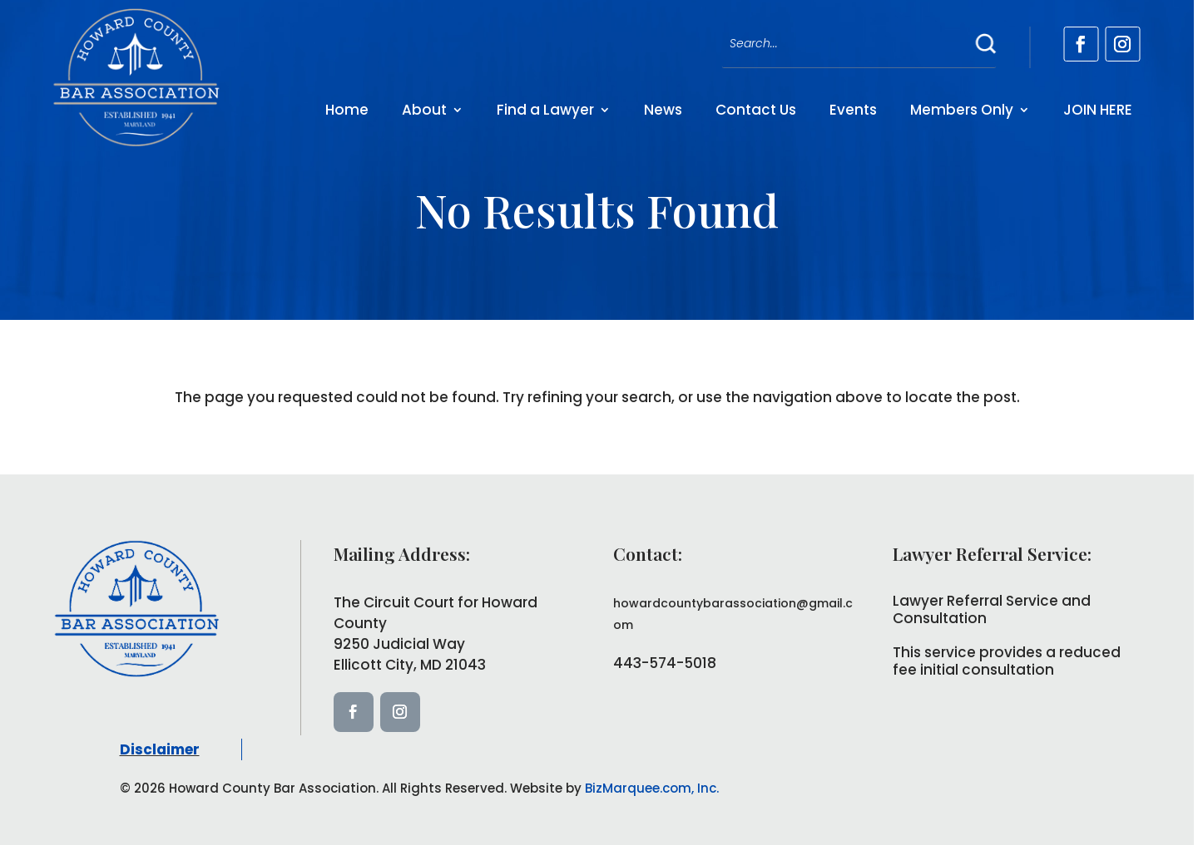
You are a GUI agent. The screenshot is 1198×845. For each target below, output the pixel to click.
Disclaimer (160, 749)
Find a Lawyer (545, 110)
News (663, 110)
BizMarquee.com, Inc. (652, 788)
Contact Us (755, 110)
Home (347, 110)
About (424, 110)
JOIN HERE (1097, 110)
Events (853, 110)
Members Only (961, 110)
